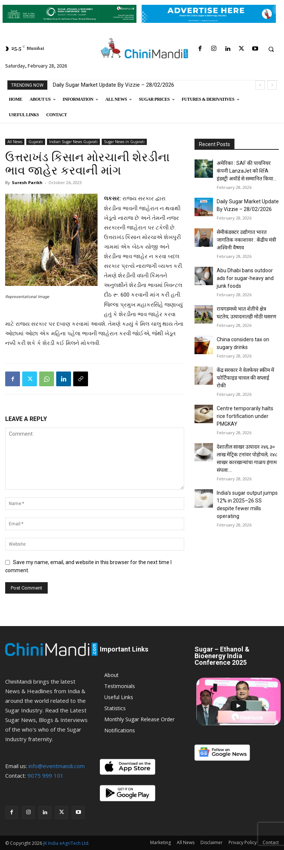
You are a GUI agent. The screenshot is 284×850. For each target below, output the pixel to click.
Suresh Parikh (27, 182)
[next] (272, 85)
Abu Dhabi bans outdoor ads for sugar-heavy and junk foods (245, 278)
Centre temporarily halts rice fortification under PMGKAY (245, 416)
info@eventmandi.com (56, 766)
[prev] (260, 85)
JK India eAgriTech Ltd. (66, 843)
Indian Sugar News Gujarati (73, 141)
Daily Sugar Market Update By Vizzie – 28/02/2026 (113, 85)
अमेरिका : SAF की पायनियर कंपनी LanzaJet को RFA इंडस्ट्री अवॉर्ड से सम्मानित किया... (247, 171)
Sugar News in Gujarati (124, 141)
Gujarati (35, 141)
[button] (271, 49)
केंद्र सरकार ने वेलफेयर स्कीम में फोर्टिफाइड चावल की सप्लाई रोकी (245, 377)
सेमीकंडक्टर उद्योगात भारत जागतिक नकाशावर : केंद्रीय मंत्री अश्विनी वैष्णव (246, 239)
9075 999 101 (45, 775)
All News (14, 141)
